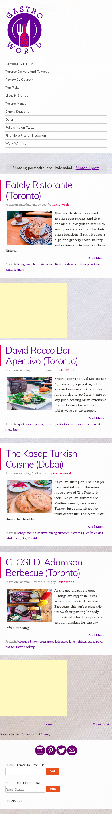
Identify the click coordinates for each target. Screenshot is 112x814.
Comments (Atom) (35, 734)
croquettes (36, 424)
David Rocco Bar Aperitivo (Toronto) (42, 355)
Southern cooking (23, 647)
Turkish (33, 538)
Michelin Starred (17, 96)
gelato (59, 424)
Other (9, 119)
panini (96, 424)
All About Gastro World (22, 64)
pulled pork (95, 641)
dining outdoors (59, 533)
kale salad (71, 264)
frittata (49, 424)
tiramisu (19, 269)
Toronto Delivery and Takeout (27, 72)
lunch (72, 641)
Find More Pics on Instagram (26, 135)
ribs (7, 647)
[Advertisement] (33, 310)
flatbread (76, 533)
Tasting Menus (15, 104)
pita (24, 538)
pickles (82, 641)
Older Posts (102, 724)
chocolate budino (43, 264)
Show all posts (87, 167)
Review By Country (19, 80)
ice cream (70, 424)
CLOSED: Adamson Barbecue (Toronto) (44, 567)
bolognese (23, 264)
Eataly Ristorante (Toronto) (39, 190)
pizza (82, 264)
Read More (96, 258)
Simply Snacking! (17, 111)
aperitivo (23, 424)
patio (17, 538)
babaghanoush (26, 533)
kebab (8, 538)
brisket (34, 641)
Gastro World (60, 204)
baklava (42, 533)
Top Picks (12, 88)
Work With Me (15, 143)
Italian (59, 264)
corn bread (47, 641)
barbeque (23, 641)
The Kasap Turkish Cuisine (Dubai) (41, 459)
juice (86, 533)
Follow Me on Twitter (20, 127)
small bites (11, 429)
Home (47, 724)
